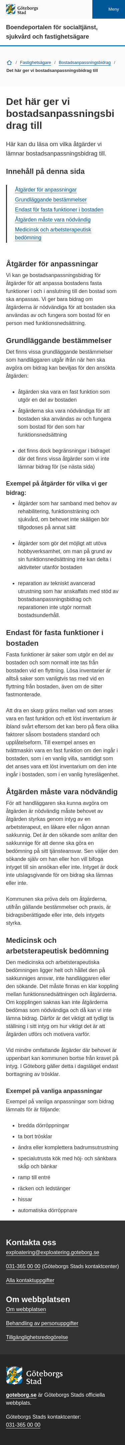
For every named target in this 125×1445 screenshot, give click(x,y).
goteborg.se (21, 1395)
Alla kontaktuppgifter (30, 1280)
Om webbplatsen (26, 1309)
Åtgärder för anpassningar (46, 189)
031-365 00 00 (23, 1425)
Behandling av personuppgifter (42, 1323)
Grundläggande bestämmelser (51, 199)
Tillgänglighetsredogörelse (37, 1337)
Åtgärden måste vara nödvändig (53, 219)
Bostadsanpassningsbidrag (85, 62)
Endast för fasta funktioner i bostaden (59, 209)
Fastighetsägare (35, 62)
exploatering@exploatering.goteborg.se (52, 1252)
